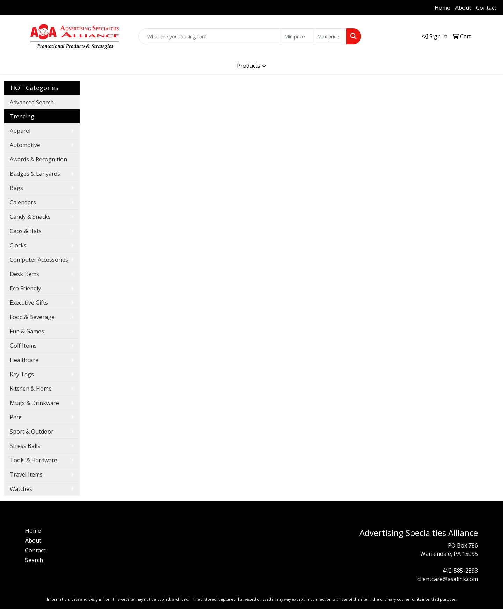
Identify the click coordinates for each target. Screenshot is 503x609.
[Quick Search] (209, 36)
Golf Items (23, 345)
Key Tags (22, 374)
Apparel (20, 131)
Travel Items (26, 474)
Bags (16, 188)
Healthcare (24, 360)
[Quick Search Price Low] (297, 36)
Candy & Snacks (30, 216)
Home (442, 8)
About (463, 8)
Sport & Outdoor (31, 431)
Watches (21, 489)
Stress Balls (25, 446)
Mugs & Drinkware (34, 403)
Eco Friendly (25, 288)
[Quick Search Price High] (330, 36)
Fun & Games (27, 331)
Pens (16, 417)
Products (248, 66)
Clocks (18, 245)
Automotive (25, 145)
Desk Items (24, 274)
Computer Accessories (39, 259)
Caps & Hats (26, 231)
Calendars (23, 202)
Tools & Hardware (33, 460)
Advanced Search (32, 102)
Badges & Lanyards (35, 173)
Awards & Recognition (38, 159)
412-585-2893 (26, 7)
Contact (486, 8)
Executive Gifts (29, 302)
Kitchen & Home (31, 388)
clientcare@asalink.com (447, 579)
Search (34, 560)
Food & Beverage (32, 317)
